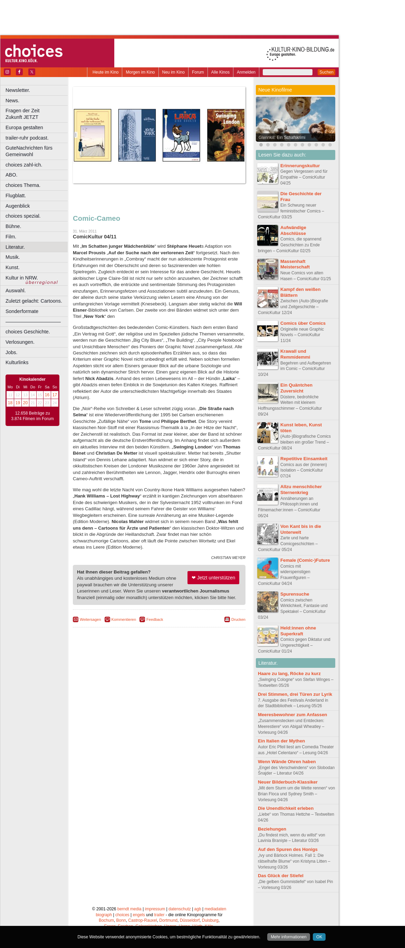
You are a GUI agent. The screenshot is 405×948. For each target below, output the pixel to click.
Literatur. (15, 247)
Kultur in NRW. (22, 278)
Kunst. (13, 267)
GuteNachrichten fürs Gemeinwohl (29, 151)
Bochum (106, 920)
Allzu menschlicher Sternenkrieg (301, 489)
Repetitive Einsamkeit (303, 458)
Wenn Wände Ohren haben (287, 761)
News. (12, 100)
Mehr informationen (288, 937)
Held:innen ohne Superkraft (298, 630)
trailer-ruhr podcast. (27, 138)
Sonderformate (22, 311)
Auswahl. (16, 290)
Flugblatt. (16, 195)
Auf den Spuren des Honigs (288, 849)
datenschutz (179, 909)
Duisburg (210, 920)
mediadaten (215, 909)
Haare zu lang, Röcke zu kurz (289, 673)
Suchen (326, 72)
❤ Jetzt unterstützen (213, 577)
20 (25, 402)
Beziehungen (272, 829)
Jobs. (11, 352)
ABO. (11, 175)
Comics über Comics (303, 323)
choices (122, 914)
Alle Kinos (220, 72)
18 (10, 402)
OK (319, 937)
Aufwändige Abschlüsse (293, 230)
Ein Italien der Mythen (281, 740)
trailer (159, 914)
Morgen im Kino (140, 72)
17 (54, 394)
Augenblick (18, 206)
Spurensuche (294, 594)
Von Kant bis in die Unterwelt (300, 529)
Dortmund (168, 920)
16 (47, 394)
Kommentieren (124, 619)
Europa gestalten (24, 127)
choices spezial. (23, 216)
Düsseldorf (190, 920)
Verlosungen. (20, 342)
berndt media (129, 909)
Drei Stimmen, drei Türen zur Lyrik (295, 694)
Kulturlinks (17, 362)
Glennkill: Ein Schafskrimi (282, 137)
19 (18, 402)
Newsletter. (18, 90)
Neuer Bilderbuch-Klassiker (288, 782)
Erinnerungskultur (300, 165)
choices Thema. (23, 185)
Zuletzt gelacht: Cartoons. (34, 301)
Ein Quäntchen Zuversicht (296, 388)
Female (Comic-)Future (305, 560)
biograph (104, 914)
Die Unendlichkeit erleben (286, 808)
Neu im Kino (173, 72)
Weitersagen (90, 619)
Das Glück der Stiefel (280, 875)
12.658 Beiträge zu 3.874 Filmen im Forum (32, 416)
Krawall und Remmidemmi (295, 354)
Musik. (13, 257)
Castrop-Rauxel (142, 920)
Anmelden (246, 72)
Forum (198, 72)
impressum (155, 909)
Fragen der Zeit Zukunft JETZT (37, 114)
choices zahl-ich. (24, 165)
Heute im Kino (105, 72)
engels (139, 914)
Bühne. (13, 226)
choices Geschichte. (28, 331)
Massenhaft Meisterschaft (295, 264)
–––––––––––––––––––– (33, 321)
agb (197, 909)
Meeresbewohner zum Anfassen (292, 714)
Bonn (121, 920)
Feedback (154, 619)
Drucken (238, 619)
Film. (11, 236)
